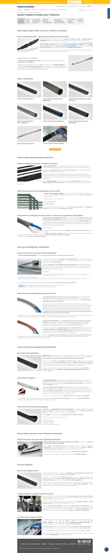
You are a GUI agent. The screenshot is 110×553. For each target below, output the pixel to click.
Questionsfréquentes (80, 21)
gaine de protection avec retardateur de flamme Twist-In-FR (72, 369)
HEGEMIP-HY (22, 286)
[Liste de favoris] (108, 17)
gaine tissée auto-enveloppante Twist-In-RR (29, 60)
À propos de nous (43, 9)
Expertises (26, 9)
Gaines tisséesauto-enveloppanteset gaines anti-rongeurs (59, 21)
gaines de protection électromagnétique (66, 46)
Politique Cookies (81, 544)
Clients (88, 544)
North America (74, 2)
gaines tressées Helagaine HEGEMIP (27, 255)
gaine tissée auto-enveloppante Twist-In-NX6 (55, 217)
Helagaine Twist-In (47, 355)
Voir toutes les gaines (55, 149)
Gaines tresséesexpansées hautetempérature (37, 21)
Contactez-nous (53, 534)
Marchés (34, 9)
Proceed (87, 2)
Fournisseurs (51, 544)
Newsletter (44, 544)
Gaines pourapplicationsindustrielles (21, 21)
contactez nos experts (83, 398)
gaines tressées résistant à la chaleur (74, 44)
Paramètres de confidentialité (53, 548)
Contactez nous (25, 544)
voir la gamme (85, 395)
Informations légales (35, 544)
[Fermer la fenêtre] (92, 2)
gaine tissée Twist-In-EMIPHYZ (51, 320)
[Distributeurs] (108, 9)
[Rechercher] (86, 10)
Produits (19, 9)
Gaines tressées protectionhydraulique (71, 21)
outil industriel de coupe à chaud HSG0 (80, 522)
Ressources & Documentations (59, 9)
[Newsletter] (108, 12)
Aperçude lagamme (28, 21)
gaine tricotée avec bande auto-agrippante (63, 409)
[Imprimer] (108, 14)
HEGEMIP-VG (22, 285)
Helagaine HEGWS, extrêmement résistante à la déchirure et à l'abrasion (61, 442)
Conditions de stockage (61, 544)
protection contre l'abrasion (74, 47)
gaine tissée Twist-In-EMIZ (50, 297)
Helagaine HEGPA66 (52, 181)
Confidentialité (72, 544)
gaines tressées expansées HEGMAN (54, 193)
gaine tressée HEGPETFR (49, 166)
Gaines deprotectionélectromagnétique (47, 21)
